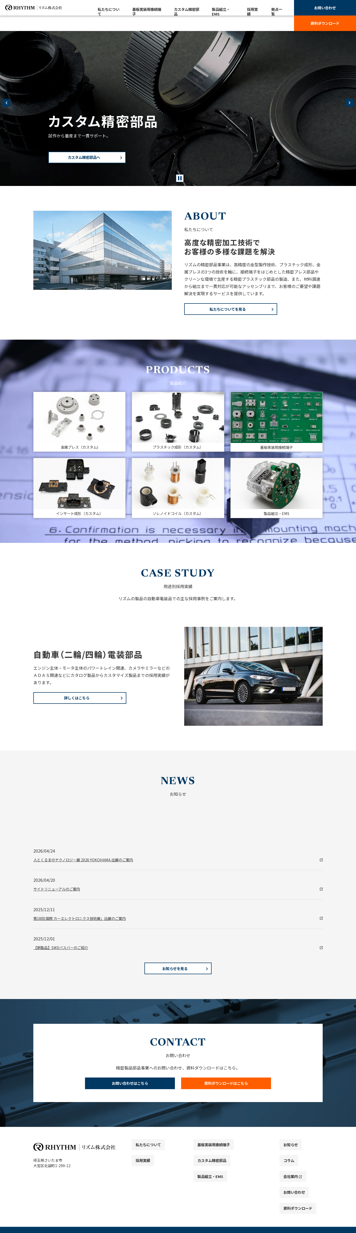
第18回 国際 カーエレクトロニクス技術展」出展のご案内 (86, 922)
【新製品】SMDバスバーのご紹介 (64, 952)
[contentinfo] (178, 1187)
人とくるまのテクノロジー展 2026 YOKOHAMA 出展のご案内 (89, 862)
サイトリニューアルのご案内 (60, 892)
